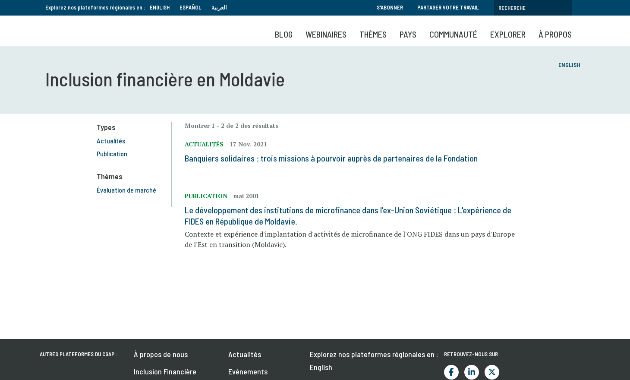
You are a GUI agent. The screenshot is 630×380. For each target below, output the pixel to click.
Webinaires (326, 34)
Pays (408, 34)
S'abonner (390, 7)
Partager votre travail (448, 7)
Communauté (453, 34)
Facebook (451, 372)
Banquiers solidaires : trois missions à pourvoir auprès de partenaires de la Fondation (334, 158)
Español (191, 7)
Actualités (244, 354)
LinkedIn (471, 372)
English (160, 7)
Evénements (248, 371)
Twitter (492, 372)
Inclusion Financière (165, 371)
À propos (555, 34)
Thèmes (373, 34)
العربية (219, 7)
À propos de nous (161, 354)
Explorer (508, 34)
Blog (284, 34)
